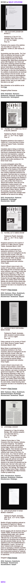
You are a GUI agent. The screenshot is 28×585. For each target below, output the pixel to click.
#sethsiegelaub (15, 97)
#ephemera (16, 94)
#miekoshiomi (14, 296)
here (5, 87)
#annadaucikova (9, 198)
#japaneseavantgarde (7, 295)
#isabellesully (4, 95)
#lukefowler (19, 477)
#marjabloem (19, 95)
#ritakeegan (14, 479)
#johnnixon (12, 95)
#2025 (2, 94)
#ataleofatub (8, 94)
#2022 (2, 476)
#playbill (13, 201)
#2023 (2, 198)
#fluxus (14, 293)
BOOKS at (4, 2)
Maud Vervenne (12, 290)
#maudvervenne (5, 97)
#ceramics (18, 476)
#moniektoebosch (6, 564)
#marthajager (13, 199)
